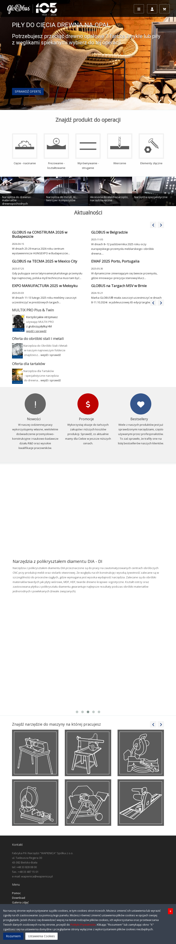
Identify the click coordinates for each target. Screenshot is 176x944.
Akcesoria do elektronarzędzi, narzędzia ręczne (109, 198)
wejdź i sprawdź (51, 355)
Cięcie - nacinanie (24, 149)
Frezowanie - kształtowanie (56, 151)
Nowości (34, 419)
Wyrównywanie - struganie (88, 151)
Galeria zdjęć (20, 902)
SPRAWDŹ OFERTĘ (28, 91)
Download (18, 898)
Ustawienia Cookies (41, 936)
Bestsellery (139, 419)
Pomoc (16, 893)
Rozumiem (13, 936)
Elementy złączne (151, 149)
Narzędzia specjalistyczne (151, 197)
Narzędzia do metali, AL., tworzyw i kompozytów (61, 198)
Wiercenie (119, 149)
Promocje (86, 419)
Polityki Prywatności (83, 924)
